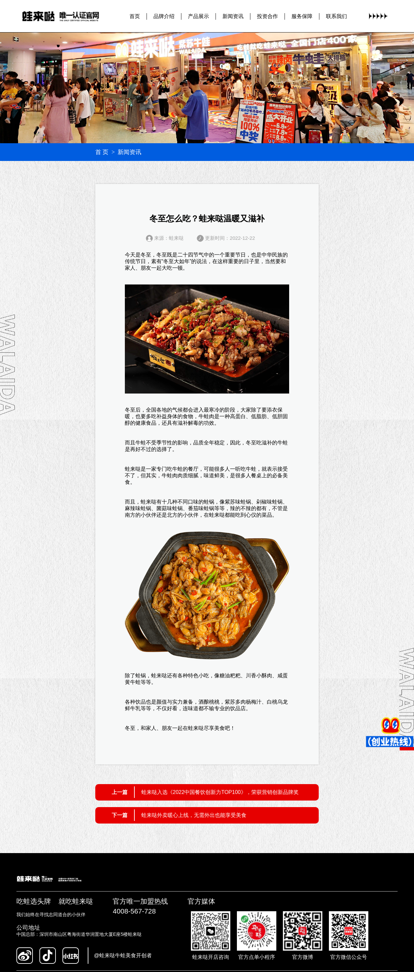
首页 (134, 16)
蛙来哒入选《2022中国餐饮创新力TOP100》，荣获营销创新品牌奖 (220, 792)
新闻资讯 (232, 16)
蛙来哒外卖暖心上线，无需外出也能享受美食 (193, 815)
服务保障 (301, 16)
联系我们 (336, 16)
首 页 (102, 152)
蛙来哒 (133, 469)
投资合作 (267, 16)
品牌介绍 (163, 16)
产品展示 (198, 16)
